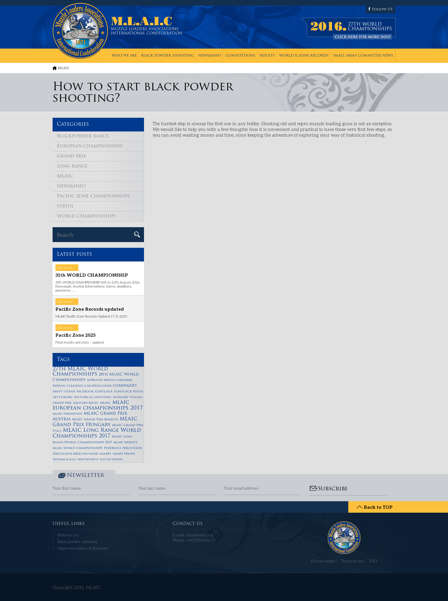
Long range (72, 166)
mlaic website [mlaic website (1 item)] (125, 442)
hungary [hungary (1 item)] (120, 397)
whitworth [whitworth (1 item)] (87, 459)
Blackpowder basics (82, 136)
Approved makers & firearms (82, 548)
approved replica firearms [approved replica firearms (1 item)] (110, 380)
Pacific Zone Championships (93, 196)
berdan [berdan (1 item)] (59, 386)
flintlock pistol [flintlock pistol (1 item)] (128, 391)
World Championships (86, 216)
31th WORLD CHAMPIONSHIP (91, 274)
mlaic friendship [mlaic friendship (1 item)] (67, 414)
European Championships (90, 146)
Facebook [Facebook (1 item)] (85, 391)
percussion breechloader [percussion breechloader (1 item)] (75, 454)
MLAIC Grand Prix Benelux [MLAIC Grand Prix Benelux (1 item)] (95, 419)
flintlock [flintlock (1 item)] (104, 391)
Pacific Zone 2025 (75, 335)
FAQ (373, 560)
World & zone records (304, 55)
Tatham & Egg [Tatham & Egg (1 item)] (64, 459)
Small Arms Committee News (363, 55)
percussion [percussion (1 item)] (132, 448)
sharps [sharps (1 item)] (105, 454)
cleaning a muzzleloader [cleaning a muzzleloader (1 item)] (89, 386)
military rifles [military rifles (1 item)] (86, 403)
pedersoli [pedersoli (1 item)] (112, 448)
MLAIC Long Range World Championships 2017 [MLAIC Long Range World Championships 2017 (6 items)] (97, 433)
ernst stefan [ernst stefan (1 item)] (64, 391)
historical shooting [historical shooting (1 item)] (92, 397)
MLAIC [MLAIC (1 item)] (105, 403)
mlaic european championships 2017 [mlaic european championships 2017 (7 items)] (98, 405)
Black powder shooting (167, 55)
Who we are (124, 55)
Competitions (240, 55)
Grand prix (71, 156)
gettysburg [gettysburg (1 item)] (63, 397)
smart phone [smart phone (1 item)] (124, 454)
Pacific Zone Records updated (89, 309)
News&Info (209, 55)
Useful (65, 206)
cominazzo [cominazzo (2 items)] (125, 386)
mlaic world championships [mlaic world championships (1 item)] (78, 448)
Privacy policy (323, 560)
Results (267, 55)
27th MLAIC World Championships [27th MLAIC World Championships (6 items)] (80, 371)
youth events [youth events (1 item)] (111, 459)
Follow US (382, 9)
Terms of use (352, 560)
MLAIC (63, 68)
